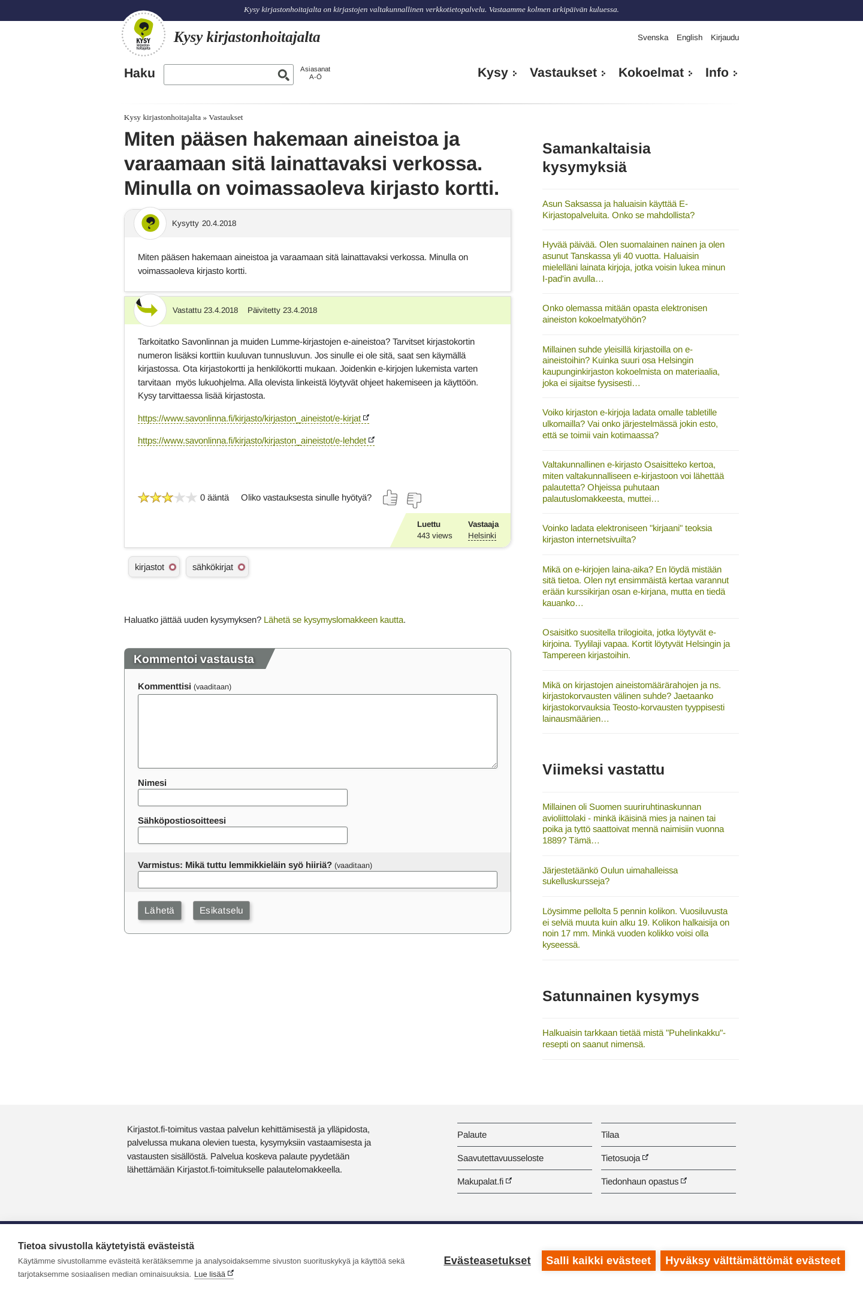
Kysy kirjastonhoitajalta (162, 117)
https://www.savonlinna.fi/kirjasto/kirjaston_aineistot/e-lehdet (252, 440)
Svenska (653, 37)
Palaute (472, 1134)
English (689, 37)
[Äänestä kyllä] (391, 497)
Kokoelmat (651, 72)
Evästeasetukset (486, 1260)
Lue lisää (209, 1274)
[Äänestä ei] (413, 500)
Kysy (493, 72)
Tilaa (610, 1134)
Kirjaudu (725, 37)
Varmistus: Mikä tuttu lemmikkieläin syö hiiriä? (235, 865)
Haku (139, 73)
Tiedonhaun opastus (639, 1181)
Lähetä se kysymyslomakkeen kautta (333, 619)
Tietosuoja (620, 1158)
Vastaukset (563, 72)
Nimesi (152, 782)
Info (717, 72)
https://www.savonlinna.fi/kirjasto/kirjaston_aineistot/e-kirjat (249, 418)
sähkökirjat (212, 567)
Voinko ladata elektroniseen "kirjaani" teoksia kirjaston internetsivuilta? (627, 533)
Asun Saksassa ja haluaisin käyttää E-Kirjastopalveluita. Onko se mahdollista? (618, 209)
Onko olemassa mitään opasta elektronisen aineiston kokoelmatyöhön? (624, 313)
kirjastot (149, 567)
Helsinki (482, 535)
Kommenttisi (164, 686)
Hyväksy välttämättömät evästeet (752, 1260)
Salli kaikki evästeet (597, 1260)
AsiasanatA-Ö (315, 72)
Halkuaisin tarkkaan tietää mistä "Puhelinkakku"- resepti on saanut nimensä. (634, 1038)
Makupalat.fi (480, 1181)
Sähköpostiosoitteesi (182, 820)
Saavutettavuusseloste (500, 1158)
